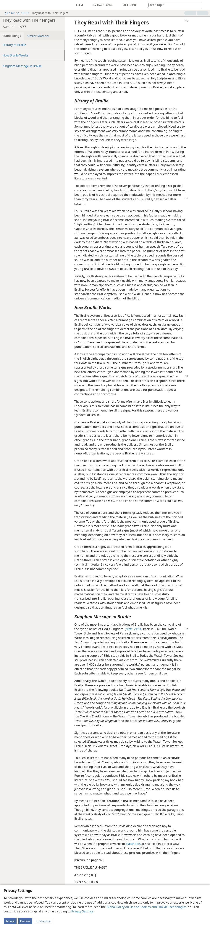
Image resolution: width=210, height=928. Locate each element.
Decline (25, 921)
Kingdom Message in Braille (22, 66)
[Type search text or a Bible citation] (172, 4)
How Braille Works (15, 55)
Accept (10, 921)
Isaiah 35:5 (133, 844)
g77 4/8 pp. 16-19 (15, 13)
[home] (5, 5)
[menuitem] (5, 5)
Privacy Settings (82, 911)
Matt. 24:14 (133, 629)
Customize (43, 921)
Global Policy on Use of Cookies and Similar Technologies (146, 907)
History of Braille (14, 45)
